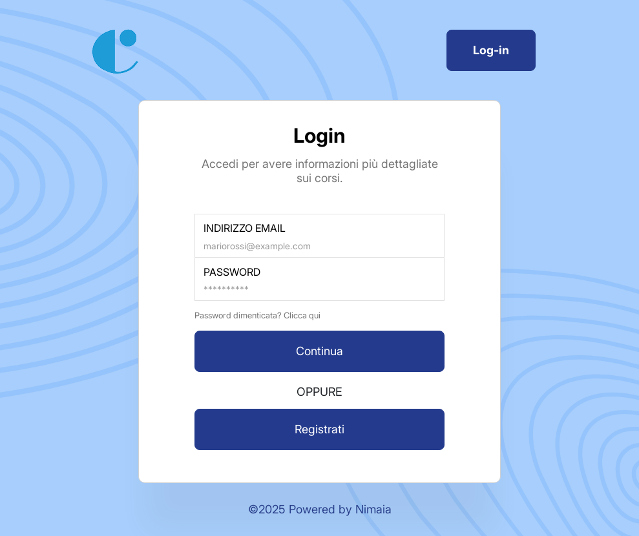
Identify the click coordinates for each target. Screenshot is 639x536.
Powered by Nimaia (340, 509)
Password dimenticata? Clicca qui (257, 315)
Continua (319, 351)
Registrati (319, 429)
